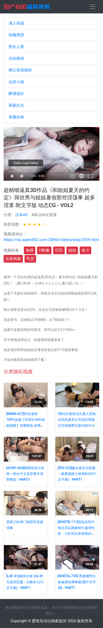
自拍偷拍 (16, 58)
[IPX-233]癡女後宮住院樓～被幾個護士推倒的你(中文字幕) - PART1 (77, 474)
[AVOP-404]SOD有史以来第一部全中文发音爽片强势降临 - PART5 (25, 474)
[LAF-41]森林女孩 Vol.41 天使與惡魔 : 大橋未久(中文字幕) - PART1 (25, 582)
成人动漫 (16, 23)
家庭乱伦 (16, 105)
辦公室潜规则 (20, 70)
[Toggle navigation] (92, 7)
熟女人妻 (16, 46)
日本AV (21, 215)
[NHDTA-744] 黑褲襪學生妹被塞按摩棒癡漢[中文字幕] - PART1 (77, 582)
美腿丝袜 (16, 117)
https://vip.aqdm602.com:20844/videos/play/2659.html (51, 239)
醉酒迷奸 (16, 93)
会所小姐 (16, 82)
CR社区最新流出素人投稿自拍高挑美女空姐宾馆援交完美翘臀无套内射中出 (77, 420)
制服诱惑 (16, 35)
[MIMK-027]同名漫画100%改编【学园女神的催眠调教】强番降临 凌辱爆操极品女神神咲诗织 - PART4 (25, 425)
